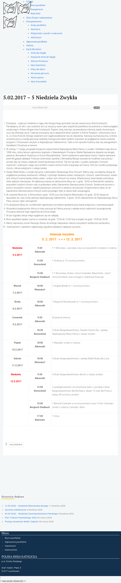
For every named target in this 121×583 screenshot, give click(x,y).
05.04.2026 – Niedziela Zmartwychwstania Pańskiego (31, 514)
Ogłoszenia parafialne (36, 41)
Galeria (29, 45)
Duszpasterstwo (34, 21)
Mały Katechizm (38, 65)
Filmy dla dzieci (38, 69)
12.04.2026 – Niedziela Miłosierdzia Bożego (26, 506)
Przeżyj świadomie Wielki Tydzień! (21, 521)
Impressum (10, 546)
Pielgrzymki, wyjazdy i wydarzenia (46, 33)
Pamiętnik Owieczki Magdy (43, 57)
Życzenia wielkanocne (15, 510)
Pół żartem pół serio (40, 73)
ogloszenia (16, 445)
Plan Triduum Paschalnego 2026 (21, 517)
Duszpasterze (37, 9)
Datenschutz (11, 550)
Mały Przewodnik (38, 81)
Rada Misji (35, 13)
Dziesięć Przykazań (39, 61)
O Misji (29, 1)
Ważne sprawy (37, 77)
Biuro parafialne (38, 5)
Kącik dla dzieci (33, 49)
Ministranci (36, 37)
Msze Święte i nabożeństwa (39, 17)
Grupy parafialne (38, 25)
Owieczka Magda (38, 53)
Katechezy (35, 29)
